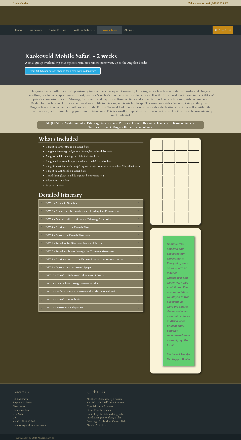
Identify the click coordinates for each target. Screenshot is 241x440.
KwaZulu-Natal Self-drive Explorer (105, 400)
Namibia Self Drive (97, 423)
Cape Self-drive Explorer (100, 404)
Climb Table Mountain (99, 408)
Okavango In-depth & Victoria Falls (106, 419)
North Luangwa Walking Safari (104, 415)
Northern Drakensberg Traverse (104, 397)
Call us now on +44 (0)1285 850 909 (208, 2)
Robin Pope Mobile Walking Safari (106, 412)
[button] (36, 28)
